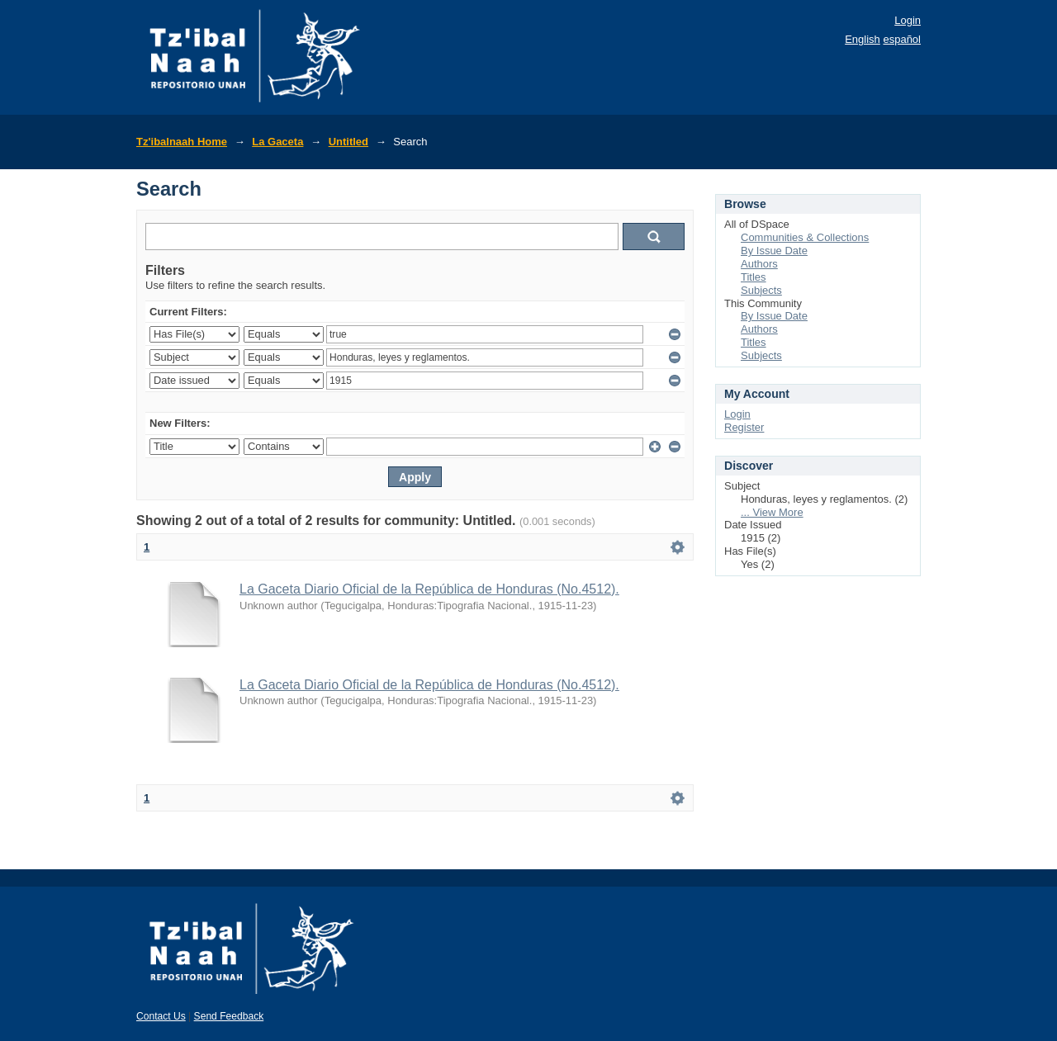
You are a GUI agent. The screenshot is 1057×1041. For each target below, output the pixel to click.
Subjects (761, 290)
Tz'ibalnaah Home (181, 141)
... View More (772, 512)
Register (744, 427)
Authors (759, 264)
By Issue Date (774, 250)
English (862, 39)
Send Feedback (229, 1016)
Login (907, 20)
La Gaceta (277, 141)
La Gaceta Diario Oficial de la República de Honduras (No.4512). (429, 589)
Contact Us (161, 1016)
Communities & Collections (805, 237)
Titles (753, 277)
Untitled (348, 141)
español (902, 39)
